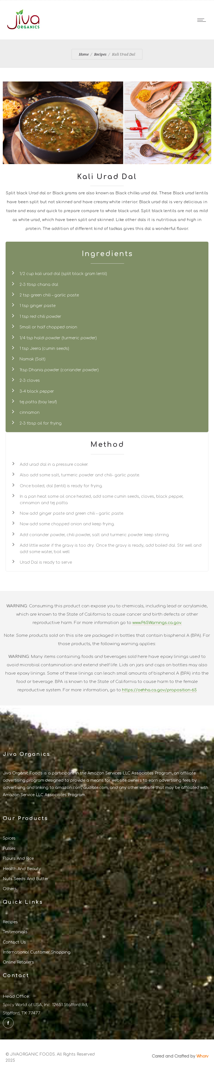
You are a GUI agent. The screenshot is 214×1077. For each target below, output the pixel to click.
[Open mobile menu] (202, 20)
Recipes (100, 54)
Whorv (202, 1056)
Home (84, 54)
